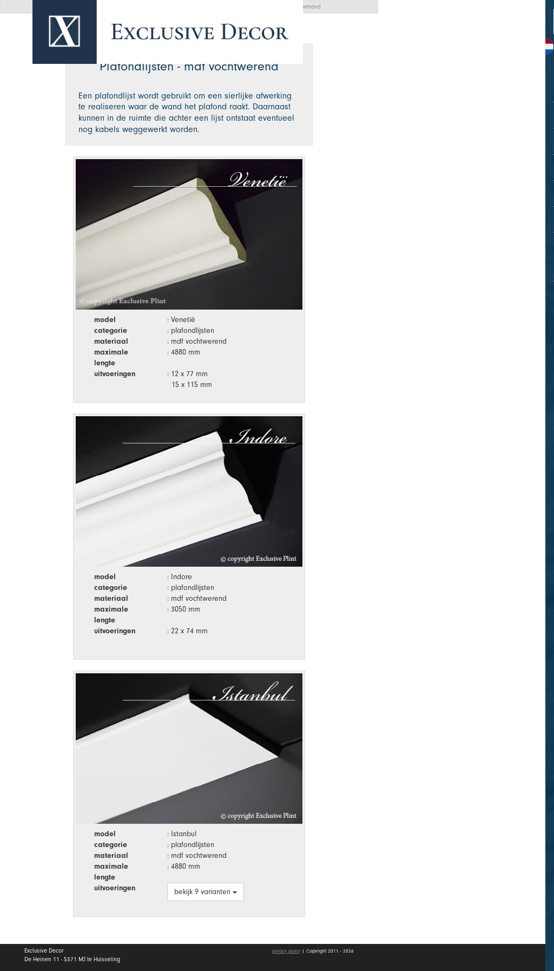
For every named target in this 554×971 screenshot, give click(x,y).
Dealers (473, 158)
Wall (473, 132)
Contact (423, 212)
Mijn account (436, 244)
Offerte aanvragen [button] (441, 44)
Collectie (473, 106)
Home (419, 81)
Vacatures (428, 186)
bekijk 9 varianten (205, 891)
